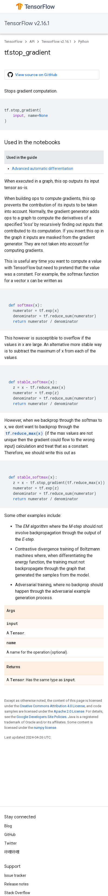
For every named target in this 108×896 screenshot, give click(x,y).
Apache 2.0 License (69, 711)
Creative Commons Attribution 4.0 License (52, 706)
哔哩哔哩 (11, 852)
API (32, 41)
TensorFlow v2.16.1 (26, 23)
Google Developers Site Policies (41, 717)
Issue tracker (15, 875)
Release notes (16, 884)
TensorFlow (13, 41)
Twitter (10, 843)
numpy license (45, 728)
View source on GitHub (32, 74)
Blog (8, 826)
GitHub (10, 834)
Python (83, 41)
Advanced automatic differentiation (42, 168)
